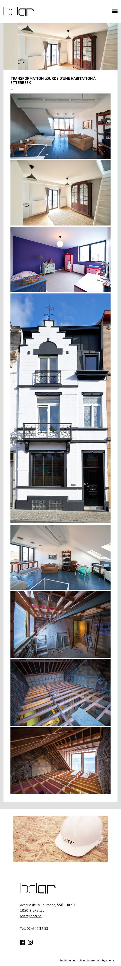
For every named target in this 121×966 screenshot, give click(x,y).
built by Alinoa (105, 960)
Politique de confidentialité (76, 960)
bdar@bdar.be (31, 916)
